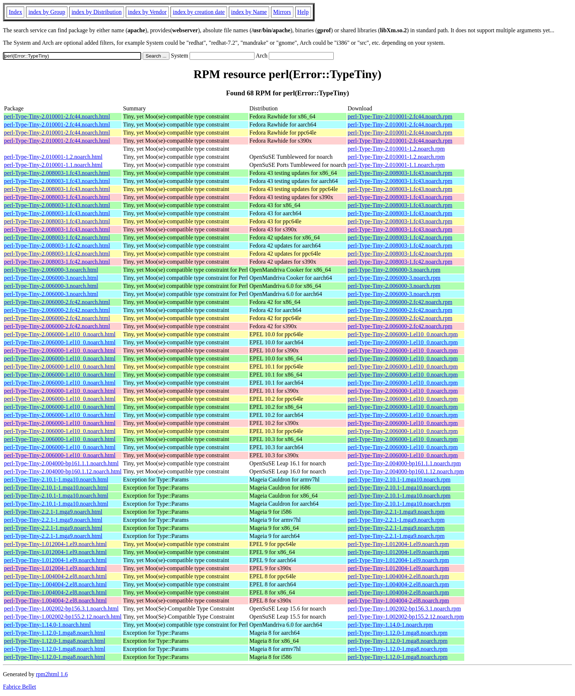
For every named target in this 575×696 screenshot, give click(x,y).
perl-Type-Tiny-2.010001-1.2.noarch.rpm (396, 149)
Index (15, 12)
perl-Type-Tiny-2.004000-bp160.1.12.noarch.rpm (406, 471)
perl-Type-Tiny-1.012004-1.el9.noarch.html (55, 544)
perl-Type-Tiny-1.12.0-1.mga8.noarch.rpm (397, 633)
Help (303, 12)
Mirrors (282, 12)
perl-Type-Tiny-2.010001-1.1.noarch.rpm (396, 165)
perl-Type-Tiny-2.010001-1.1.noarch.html (53, 165)
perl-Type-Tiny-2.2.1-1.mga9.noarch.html (53, 512)
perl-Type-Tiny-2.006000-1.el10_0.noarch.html (60, 334)
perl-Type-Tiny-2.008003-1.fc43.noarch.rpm (400, 173)
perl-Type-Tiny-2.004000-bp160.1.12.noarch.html (62, 471)
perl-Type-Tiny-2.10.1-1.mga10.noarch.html (56, 479)
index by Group (46, 12)
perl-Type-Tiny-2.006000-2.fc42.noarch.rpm (400, 302)
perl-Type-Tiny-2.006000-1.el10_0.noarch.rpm (403, 334)
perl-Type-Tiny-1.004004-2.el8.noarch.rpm (398, 576)
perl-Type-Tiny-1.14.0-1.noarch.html (47, 625)
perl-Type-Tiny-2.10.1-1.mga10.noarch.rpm (399, 479)
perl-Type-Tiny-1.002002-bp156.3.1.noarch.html (61, 608)
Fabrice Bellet (19, 687)
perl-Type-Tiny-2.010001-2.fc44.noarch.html (57, 116)
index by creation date (199, 12)
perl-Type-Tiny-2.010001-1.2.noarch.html (53, 157)
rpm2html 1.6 (52, 674)
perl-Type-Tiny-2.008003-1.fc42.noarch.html (57, 237)
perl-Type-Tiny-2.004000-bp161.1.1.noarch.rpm (404, 463)
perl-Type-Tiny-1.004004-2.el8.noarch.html (55, 576)
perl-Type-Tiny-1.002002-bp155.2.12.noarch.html (62, 616)
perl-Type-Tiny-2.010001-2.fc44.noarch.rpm (400, 116)
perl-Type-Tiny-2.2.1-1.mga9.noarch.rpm (396, 512)
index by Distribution (97, 12)
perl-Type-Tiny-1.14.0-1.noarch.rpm (390, 625)
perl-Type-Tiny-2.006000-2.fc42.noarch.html (57, 302)
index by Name (249, 12)
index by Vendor (147, 12)
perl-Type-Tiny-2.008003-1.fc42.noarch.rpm (400, 237)
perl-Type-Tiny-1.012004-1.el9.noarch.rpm (398, 544)
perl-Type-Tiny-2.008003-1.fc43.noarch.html (57, 173)
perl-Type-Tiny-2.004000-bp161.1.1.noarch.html (61, 463)
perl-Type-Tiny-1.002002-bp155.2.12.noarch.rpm (406, 616)
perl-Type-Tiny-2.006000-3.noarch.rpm (394, 270)
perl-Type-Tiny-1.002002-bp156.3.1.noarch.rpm (404, 608)
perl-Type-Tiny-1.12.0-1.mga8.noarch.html (54, 633)
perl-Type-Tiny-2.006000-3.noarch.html (51, 270)
